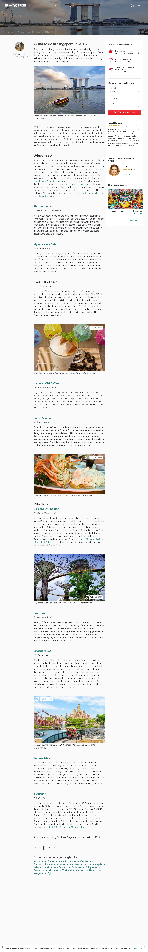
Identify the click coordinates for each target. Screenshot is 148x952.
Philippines (91, 867)
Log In (139, 6)
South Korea (51, 870)
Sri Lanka (76, 867)
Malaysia (97, 864)
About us (76, 6)
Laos (85, 864)
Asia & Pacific (51, 848)
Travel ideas (47, 6)
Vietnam (80, 870)
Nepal (46, 867)
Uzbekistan (95, 870)
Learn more (137, 948)
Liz (125, 167)
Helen (24, 54)
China (73, 861)
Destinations (34, 6)
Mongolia (38, 873)
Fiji (49, 873)
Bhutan (37, 864)
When (112, 103)
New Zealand (60, 867)
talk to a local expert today (78, 184)
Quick (20, 32)
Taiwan (37, 870)
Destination (113, 88)
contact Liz (129, 174)
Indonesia (50, 864)
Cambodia (85, 861)
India (36, 867)
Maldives (74, 864)
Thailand (67, 870)
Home (7, 32)
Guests (112, 96)
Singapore (38, 848)
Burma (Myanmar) (57, 861)
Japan (62, 864)
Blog (69, 6)
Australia (38, 861)
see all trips (135, 220)
